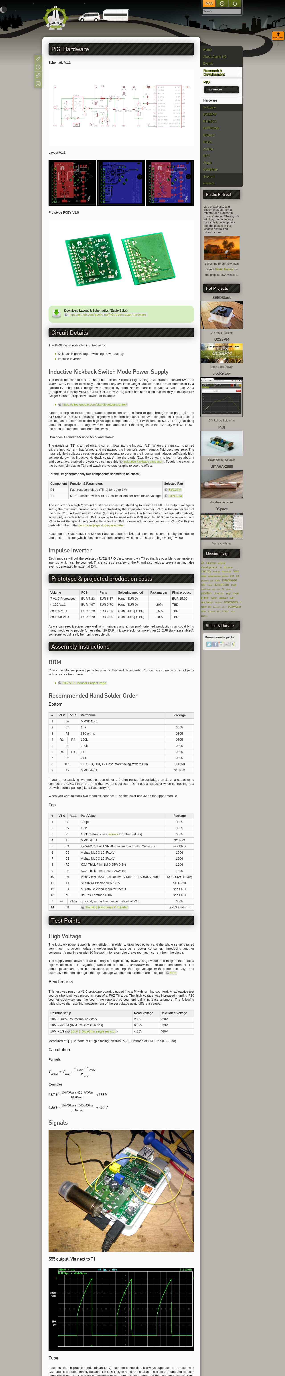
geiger (203, 576)
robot (203, 607)
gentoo (225, 576)
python (214, 598)
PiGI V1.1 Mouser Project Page (84, 683)
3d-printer (211, 563)
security (216, 607)
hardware (229, 580)
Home (207, 49)
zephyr (204, 616)
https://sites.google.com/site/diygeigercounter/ (94, 404)
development (209, 567)
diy (220, 567)
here (173, 972)
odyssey (216, 589)
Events (208, 63)
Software (209, 107)
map (233, 585)
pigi (228, 593)
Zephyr (208, 148)
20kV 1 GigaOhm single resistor (93, 1031)
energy (206, 571)
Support (208, 176)
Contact (208, 183)
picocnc (229, 589)
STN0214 (175, 496)
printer (205, 597)
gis (237, 576)
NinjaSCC (210, 121)
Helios (207, 142)
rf (240, 602)
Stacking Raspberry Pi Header (106, 907)
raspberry (207, 602)
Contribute (210, 169)
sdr (209, 607)
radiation (223, 598)
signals (113, 834)
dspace (228, 567)
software (234, 606)
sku (224, 607)
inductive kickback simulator (143, 461)
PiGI (206, 82)
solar (203, 611)
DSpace (208, 135)
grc (211, 581)
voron (225, 611)
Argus (207, 162)
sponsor (211, 611)
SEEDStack (211, 128)
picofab (206, 593)
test (218, 611)
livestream (221, 584)
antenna (221, 563)
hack (217, 581)
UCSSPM (209, 114)
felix (236, 571)
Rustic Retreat (224, 269)
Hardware (210, 100)
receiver (218, 602)
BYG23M (175, 489)
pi (223, 589)
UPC (206, 155)
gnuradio (205, 581)
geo (232, 576)
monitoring (205, 589)
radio (232, 598)
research (231, 602)
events (216, 571)
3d (202, 563)
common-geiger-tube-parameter (101, 525)
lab (203, 584)
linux (210, 585)
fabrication (226, 571)
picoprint (219, 593)
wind (233, 611)
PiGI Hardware (215, 90)
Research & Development (213, 72)
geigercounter (214, 576)
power (236, 594)
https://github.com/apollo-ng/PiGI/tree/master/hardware (107, 314)
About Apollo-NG (215, 56)
